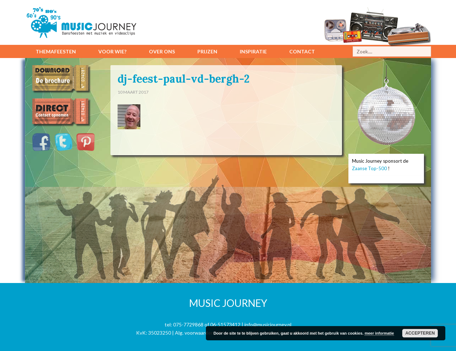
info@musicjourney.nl (267, 324)
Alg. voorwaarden (194, 333)
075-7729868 (188, 324)
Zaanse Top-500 (369, 168)
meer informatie (379, 333)
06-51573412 (225, 324)
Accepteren (420, 333)
